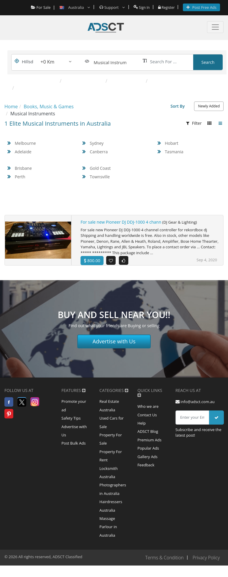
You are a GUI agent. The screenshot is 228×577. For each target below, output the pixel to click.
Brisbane (23, 168)
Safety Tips (71, 422)
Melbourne (25, 143)
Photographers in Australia (112, 498)
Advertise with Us (114, 344)
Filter (194, 123)
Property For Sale (110, 445)
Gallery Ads (147, 463)
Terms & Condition (163, 569)
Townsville (100, 176)
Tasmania (174, 151)
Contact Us (147, 419)
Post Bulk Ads (73, 449)
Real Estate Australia (109, 410)
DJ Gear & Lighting (84, 81)
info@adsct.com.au (195, 405)
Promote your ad (73, 410)
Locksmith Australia (108, 480)
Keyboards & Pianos (172, 81)
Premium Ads (149, 445)
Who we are (148, 410)
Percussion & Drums (39, 88)
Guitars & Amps (127, 81)
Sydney (97, 143)
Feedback (146, 472)
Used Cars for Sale (111, 427)
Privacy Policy (206, 569)
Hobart (171, 143)
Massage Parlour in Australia (108, 537)
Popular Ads (148, 454)
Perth (20, 176)
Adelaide (23, 151)
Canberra (99, 151)
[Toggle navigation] (215, 27)
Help (141, 427)
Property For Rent (110, 462)
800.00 (92, 260)
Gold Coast (100, 168)
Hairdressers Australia (110, 515)
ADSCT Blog (147, 436)
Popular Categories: (33, 81)
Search (207, 62)
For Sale (38, 7)
